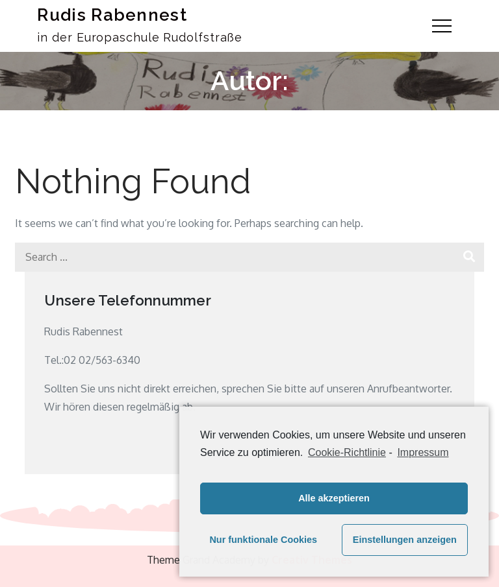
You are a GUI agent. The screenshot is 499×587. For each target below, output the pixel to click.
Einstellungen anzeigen (405, 539)
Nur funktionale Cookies (263, 539)
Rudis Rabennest (112, 15)
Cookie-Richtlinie (347, 452)
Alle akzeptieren (334, 498)
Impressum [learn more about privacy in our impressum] (422, 452)
